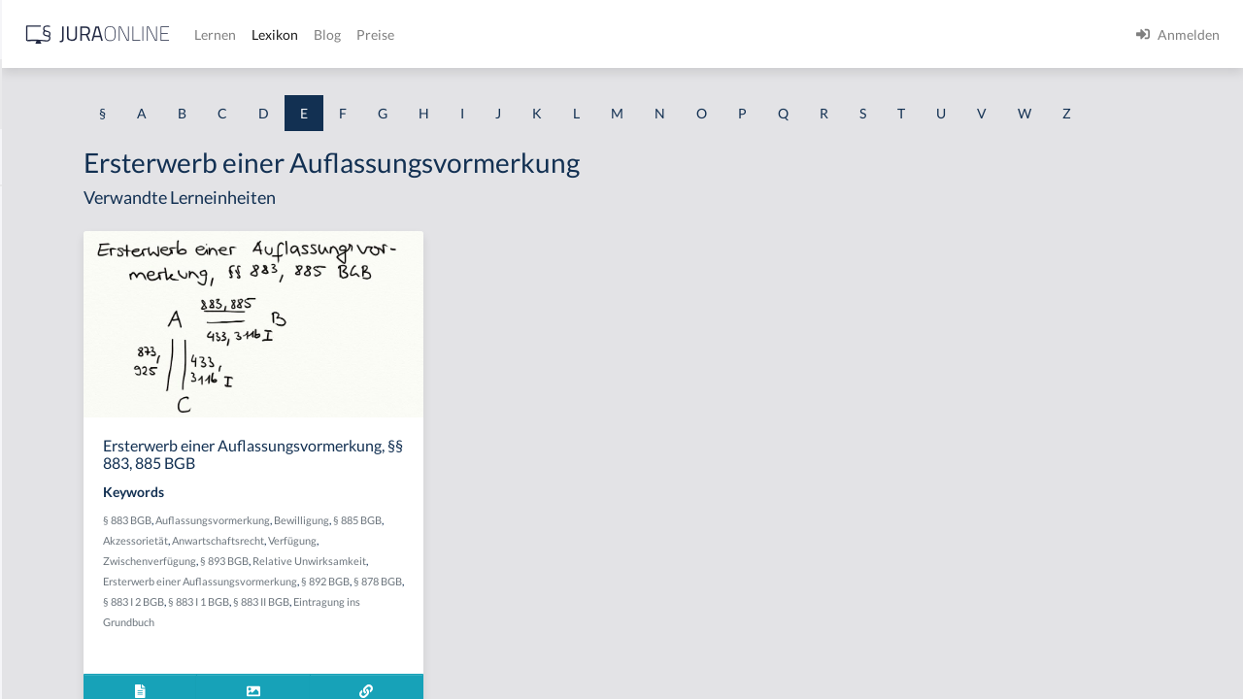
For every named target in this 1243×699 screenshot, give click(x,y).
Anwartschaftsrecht (504, 594)
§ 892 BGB (487, 655)
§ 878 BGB (540, 655)
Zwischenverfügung (443, 615)
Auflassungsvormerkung (454, 574)
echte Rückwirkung (73, 293)
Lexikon (583, 34)
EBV (29, 206)
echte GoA (47, 250)
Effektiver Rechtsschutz (86, 599)
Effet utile (45, 643)
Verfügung (369, 615)
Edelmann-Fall (59, 556)
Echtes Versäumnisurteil (89, 512)
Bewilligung (543, 574)
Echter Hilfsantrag (71, 424)
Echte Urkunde (60, 337)
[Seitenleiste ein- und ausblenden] (279, 30)
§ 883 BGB (369, 574)
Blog (636, 34)
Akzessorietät (421, 594)
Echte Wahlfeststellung (84, 381)
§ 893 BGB (518, 615)
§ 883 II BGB (495, 676)
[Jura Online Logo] (407, 34)
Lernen (524, 34)
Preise (684, 34)
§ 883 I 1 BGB (432, 676)
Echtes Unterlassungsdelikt (97, 468)
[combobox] (155, 94)
